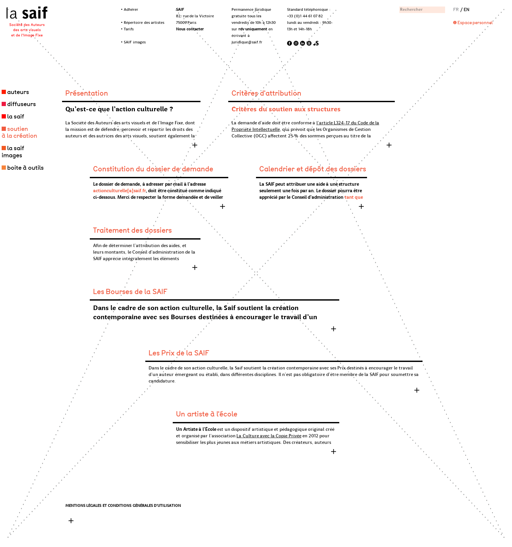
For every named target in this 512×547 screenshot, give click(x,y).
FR (456, 10)
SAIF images (135, 42)
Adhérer (131, 10)
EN (466, 10)
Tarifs (129, 29)
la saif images (13, 152)
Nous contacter (190, 29)
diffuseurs (21, 104)
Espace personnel (475, 23)
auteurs (18, 92)
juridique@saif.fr (247, 42)
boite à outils (25, 168)
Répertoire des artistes (144, 23)
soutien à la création (19, 132)
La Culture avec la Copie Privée (268, 436)
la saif (15, 116)
